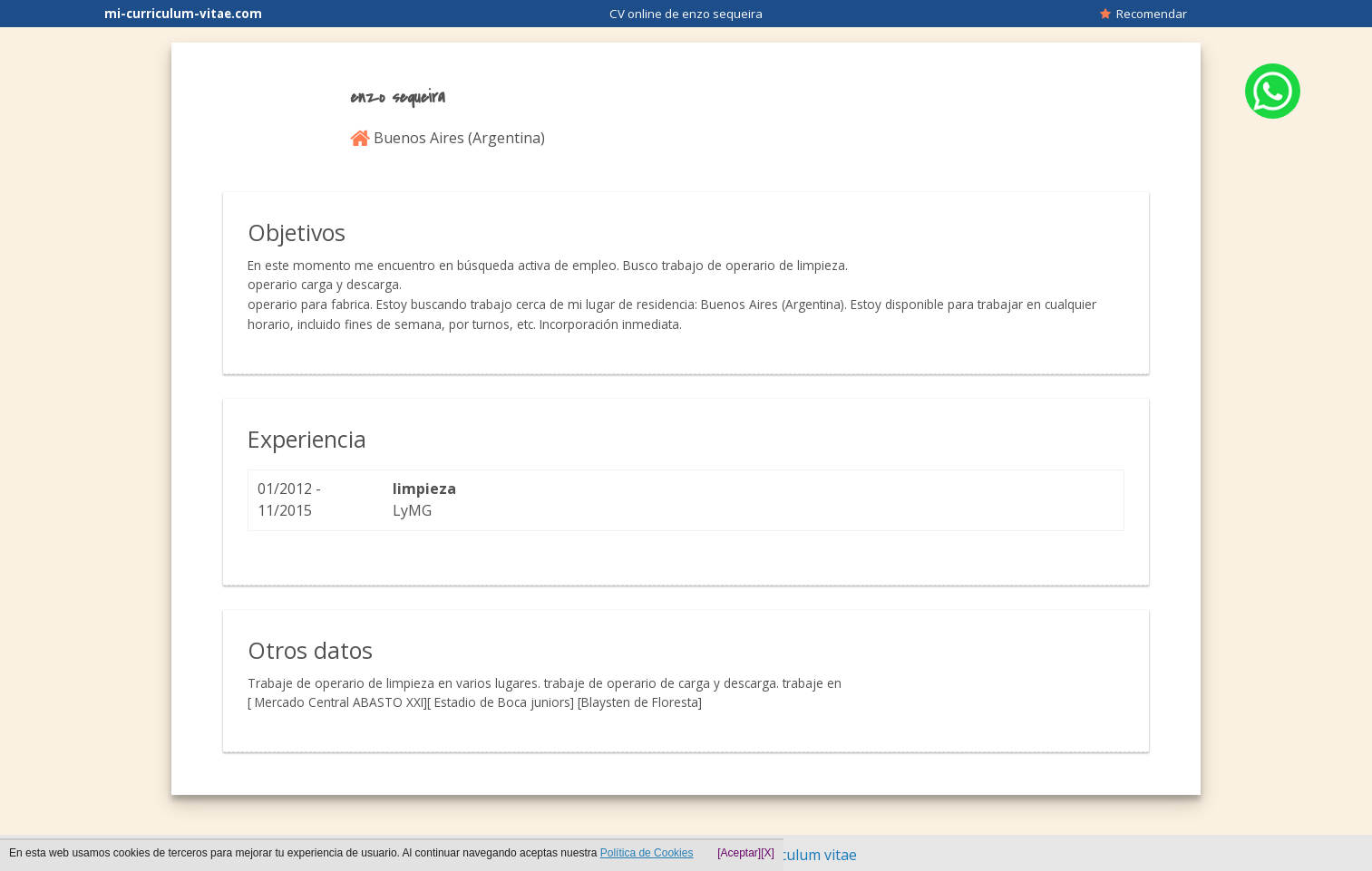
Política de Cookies (647, 853)
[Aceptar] (739, 853)
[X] (767, 853)
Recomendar (1143, 13)
